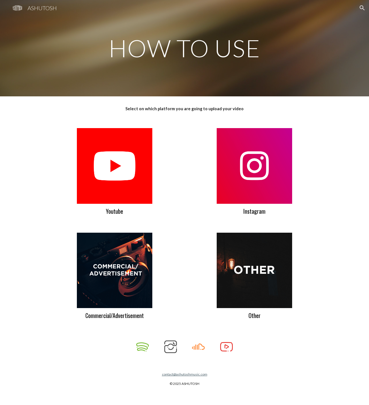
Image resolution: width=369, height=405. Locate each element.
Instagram (254, 211)
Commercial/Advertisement (114, 315)
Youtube (114, 211)
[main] (184, 48)
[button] (362, 8)
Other (254, 315)
